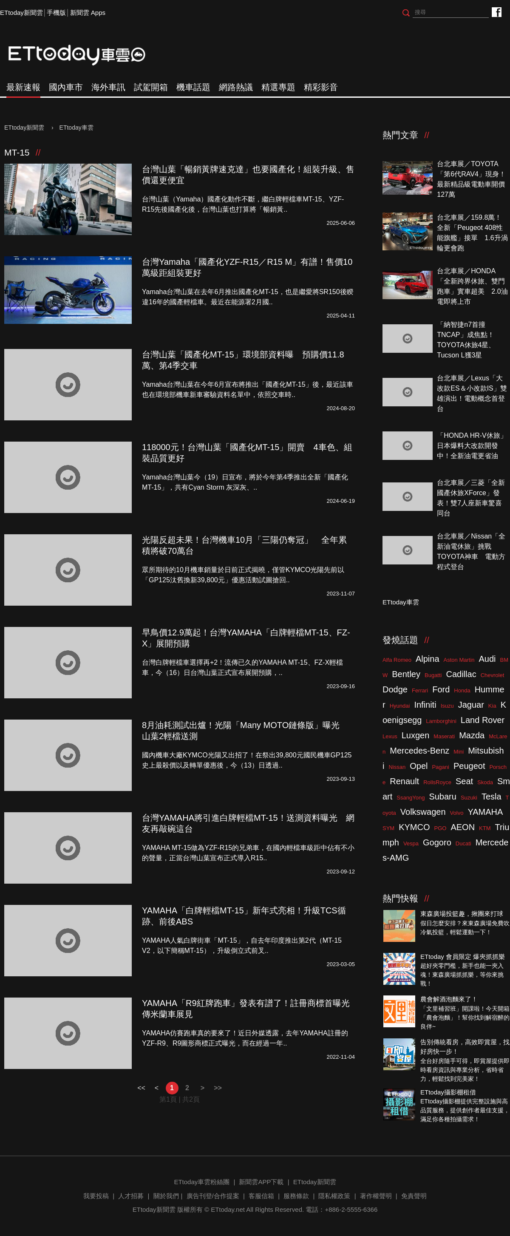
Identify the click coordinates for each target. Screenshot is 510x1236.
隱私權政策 (334, 1195)
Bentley (406, 674)
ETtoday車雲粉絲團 (496, 11)
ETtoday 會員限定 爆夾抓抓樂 (462, 956)
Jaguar (471, 704)
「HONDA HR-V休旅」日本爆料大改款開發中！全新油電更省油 (472, 445)
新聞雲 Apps (87, 12)
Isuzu (447, 706)
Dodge (395, 689)
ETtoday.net (228, 1209)
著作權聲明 (376, 1195)
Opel (419, 766)
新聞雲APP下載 (261, 1181)
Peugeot (469, 766)
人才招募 (131, 1195)
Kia (492, 706)
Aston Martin (459, 660)
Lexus (389, 736)
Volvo (457, 813)
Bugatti (433, 675)
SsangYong (411, 797)
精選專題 (278, 87)
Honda (462, 690)
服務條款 (296, 1195)
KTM (484, 828)
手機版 (56, 12)
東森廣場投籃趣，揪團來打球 (461, 913)
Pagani (440, 767)
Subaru (442, 796)
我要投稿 (96, 1195)
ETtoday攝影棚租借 (448, 1092)
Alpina (427, 658)
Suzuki (469, 797)
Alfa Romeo (396, 660)
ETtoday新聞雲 (21, 12)
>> (218, 1087)
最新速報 (23, 87)
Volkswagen (423, 811)
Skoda (485, 782)
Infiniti (425, 704)
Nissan (396, 767)
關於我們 (166, 1195)
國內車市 (66, 87)
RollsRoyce (437, 782)
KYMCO (414, 827)
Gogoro (437, 842)
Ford (441, 689)
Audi (487, 658)
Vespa (411, 843)
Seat (464, 781)
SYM (388, 828)
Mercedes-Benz (419, 750)
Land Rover (482, 720)
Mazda (471, 735)
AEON (462, 827)
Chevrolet (492, 675)
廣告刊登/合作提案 (213, 1195)
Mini (458, 751)
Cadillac (461, 674)
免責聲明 (414, 1195)
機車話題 (193, 87)
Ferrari (420, 690)
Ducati (463, 843)
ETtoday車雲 (85, 55)
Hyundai (400, 706)
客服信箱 (261, 1195)
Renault (404, 781)
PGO (440, 828)
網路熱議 (236, 87)
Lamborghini (441, 721)
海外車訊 (108, 87)
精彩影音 (321, 87)
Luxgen (416, 735)
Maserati (444, 736)
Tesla (492, 796)
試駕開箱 (151, 87)
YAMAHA (485, 811)
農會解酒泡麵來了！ (449, 999)
